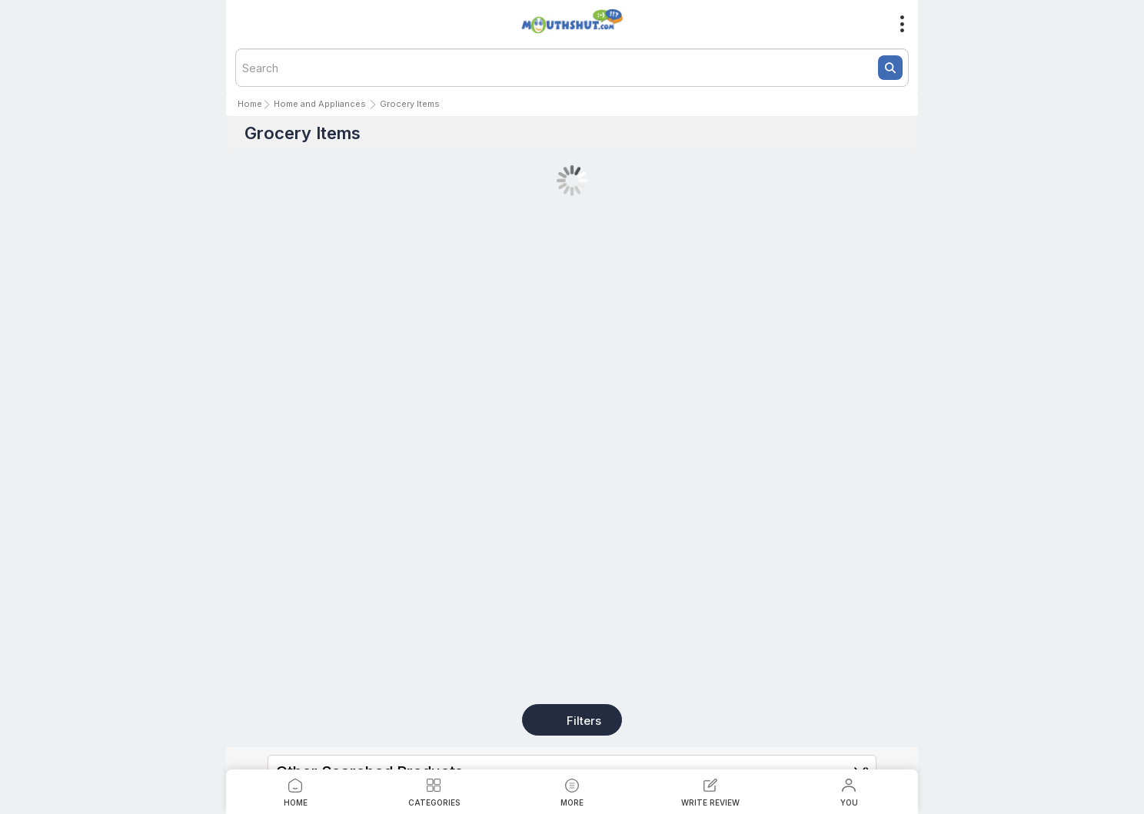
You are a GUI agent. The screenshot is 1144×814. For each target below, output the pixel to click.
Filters (584, 720)
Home (250, 103)
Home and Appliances (320, 103)
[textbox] (572, 67)
